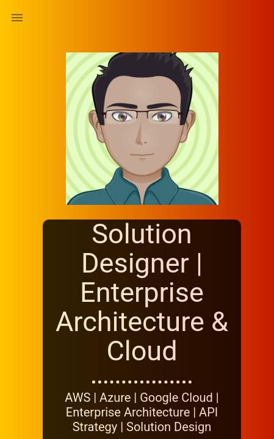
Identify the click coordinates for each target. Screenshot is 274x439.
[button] (17, 17)
